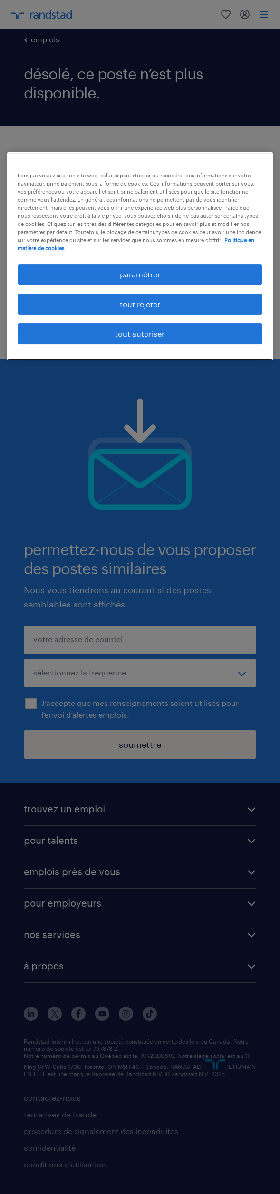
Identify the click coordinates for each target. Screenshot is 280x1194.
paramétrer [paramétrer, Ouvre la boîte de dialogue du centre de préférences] (140, 274)
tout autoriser (139, 333)
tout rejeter (140, 304)
